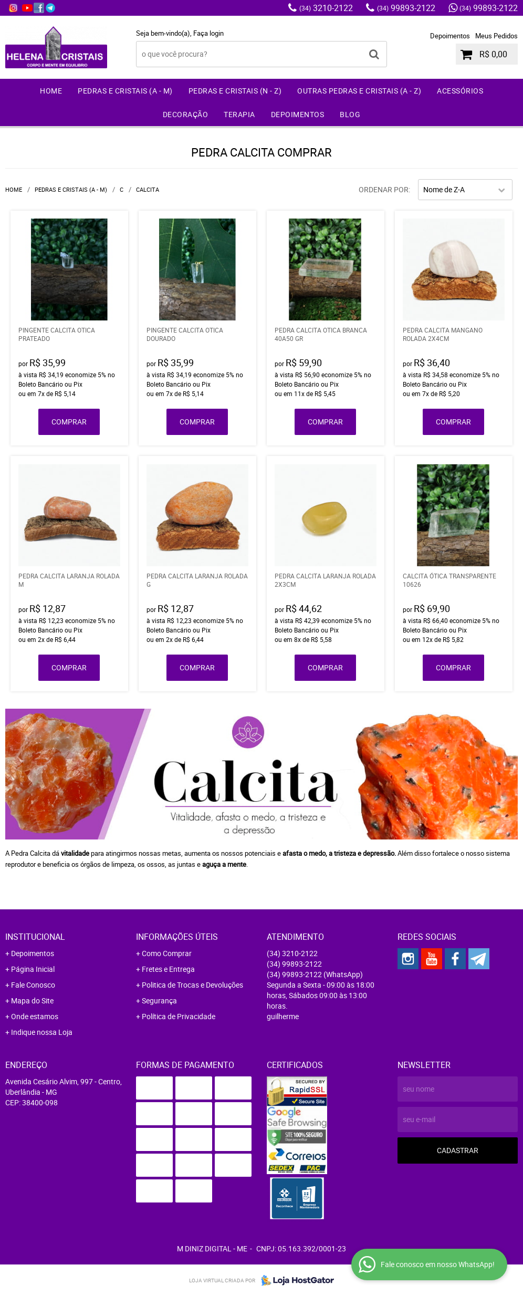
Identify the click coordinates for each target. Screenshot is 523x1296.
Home (51, 91)
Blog (350, 114)
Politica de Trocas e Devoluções (192, 985)
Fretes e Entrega (168, 969)
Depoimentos (450, 35)
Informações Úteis (177, 936)
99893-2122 (406, 8)
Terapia (239, 114)
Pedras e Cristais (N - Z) (235, 91)
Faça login (208, 33)
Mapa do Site (32, 1000)
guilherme (283, 1016)
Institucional (35, 936)
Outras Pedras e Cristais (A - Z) (359, 91)
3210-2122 (326, 8)
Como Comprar (167, 953)
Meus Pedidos (496, 35)
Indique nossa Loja (41, 1032)
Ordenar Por (384, 189)
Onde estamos (34, 1016)
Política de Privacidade (178, 1016)
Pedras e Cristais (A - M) (125, 91)
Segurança (159, 1000)
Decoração (185, 114)
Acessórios (460, 91)
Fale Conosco (33, 985)
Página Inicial (33, 969)
